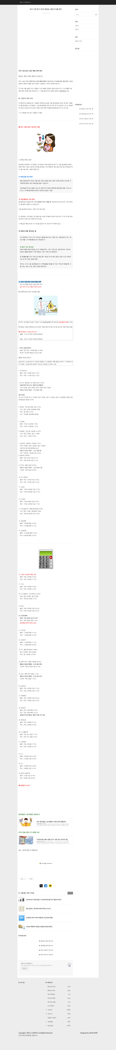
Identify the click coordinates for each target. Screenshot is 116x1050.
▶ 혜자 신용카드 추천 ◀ (46, 963)
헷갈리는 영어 (59, 1004)
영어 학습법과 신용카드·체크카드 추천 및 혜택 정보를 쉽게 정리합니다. (36, 978)
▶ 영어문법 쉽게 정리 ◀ (46, 958)
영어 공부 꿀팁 (59, 1015)
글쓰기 (77, 29)
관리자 (77, 25)
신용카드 (58, 1023)
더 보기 (70, 906)
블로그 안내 (78, 41)
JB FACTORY (93, 1046)
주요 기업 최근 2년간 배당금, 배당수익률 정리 (46, 9)
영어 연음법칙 (59, 1007)
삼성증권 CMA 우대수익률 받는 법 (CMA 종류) (39, 931)
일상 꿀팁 (58, 1039)
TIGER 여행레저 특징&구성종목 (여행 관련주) (39, 940)
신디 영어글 (59, 1019)
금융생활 (58, 1035)
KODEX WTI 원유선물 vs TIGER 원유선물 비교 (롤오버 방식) (43, 913)
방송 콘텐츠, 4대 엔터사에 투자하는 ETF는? (38, 922)
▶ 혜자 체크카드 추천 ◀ (46, 967)
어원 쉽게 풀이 (59, 1011)
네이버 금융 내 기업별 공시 (30, 863)
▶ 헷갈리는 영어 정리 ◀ (46, 954)
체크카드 (58, 1027)
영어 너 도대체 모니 (26, 976)
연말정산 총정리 (59, 1031)
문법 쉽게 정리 (59, 1000)
